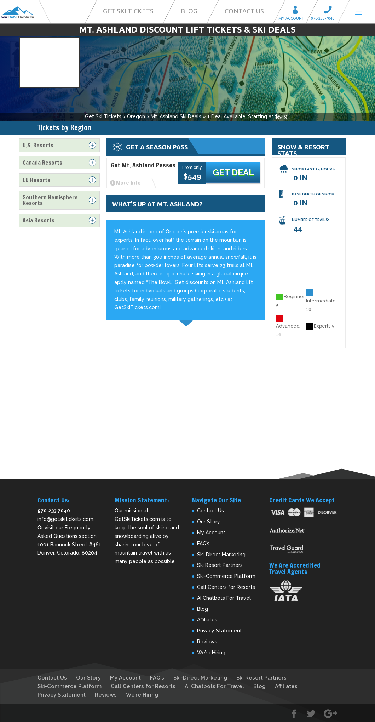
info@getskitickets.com (65, 519)
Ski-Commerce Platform (226, 576)
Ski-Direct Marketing (221, 554)
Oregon (136, 116)
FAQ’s (203, 543)
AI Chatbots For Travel (224, 598)
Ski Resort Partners (220, 565)
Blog (189, 11)
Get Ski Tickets (128, 11)
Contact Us (244, 11)
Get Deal (235, 173)
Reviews (207, 641)
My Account (297, 11)
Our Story (208, 521)
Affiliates (207, 619)
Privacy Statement (219, 630)
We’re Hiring (211, 652)
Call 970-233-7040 (330, 11)
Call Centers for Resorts (226, 587)
